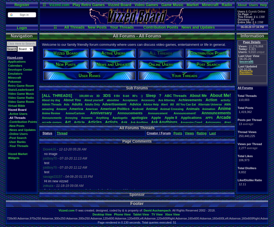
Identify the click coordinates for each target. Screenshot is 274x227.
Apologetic (120, 117)
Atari (227, 122)
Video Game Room (21, 101)
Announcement (158, 113)
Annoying (71, 117)
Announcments (52, 117)
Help (263, 5)
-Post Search (17, 137)
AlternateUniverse (210, 104)
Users (253, 5)
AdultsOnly (92, 104)
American (92, 109)
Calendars (15, 65)
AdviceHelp (151, 104)
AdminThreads (52, 104)
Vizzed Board (119, 5)
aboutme (113, 100)
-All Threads (17, 117)
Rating (202, 133)
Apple (156, 118)
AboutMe (198, 95)
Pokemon (14, 81)
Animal (151, 109)
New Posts (97, 27)
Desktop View (102, 214)
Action (211, 100)
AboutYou (72, 100)
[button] (22, 14)
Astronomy (213, 122)
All (172, 104)
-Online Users (18, 133)
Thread (62, 133)
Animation (208, 109)
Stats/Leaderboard (21, 89)
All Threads (74, 27)
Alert (164, 104)
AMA (227, 104)
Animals (193, 109)
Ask (124, 122)
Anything (102, 117)
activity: (226, 100)
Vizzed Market (18, 154)
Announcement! (185, 113)
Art (68, 122)
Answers (87, 117)
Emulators (15, 73)
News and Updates (198, 27)
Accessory (148, 100)
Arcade (223, 117)
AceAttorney (166, 100)
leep (151, 95)
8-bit (126, 95)
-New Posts (16, 125)
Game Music (172, 5)
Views (189, 133)
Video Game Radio (21, 97)
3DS (107, 95)
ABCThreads (176, 96)
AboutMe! (220, 95)
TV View (157, 214)
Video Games (146, 5)
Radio (227, 5)
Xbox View (172, 214)
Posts (177, 133)
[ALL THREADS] (57, 95)
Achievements (190, 100)
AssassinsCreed (191, 122)
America (76, 109)
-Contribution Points (23, 121)
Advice (135, 104)
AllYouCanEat (186, 104)
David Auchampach (157, 210)
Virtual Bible (16, 105)
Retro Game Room (21, 85)
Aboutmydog (51, 100)
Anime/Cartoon (75, 113)
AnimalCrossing (171, 109)
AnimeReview (51, 113)
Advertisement (114, 104)
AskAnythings (164, 122)
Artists (111, 122)
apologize (139, 118)
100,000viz (86, 95)
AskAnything (139, 122)
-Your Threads (18, 145)
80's (135, 95)
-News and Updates (22, 129)
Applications (17, 61)
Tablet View (141, 214)
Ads (66, 104)
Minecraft (210, 5)
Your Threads (122, 27)
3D (98, 95)
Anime (224, 108)
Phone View (122, 214)
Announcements (216, 113)
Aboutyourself (93, 100)
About (242, 5)
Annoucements (130, 113)
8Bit (117, 95)
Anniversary (101, 113)
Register (21, 5)
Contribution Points (160, 27)
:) (142, 95)
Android (137, 109)
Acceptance (130, 100)
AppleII (171, 118)
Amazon (61, 109)
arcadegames (52, 122)
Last (212, 133)
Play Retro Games (89, 5)
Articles (95, 122)
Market (193, 5)
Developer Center (20, 69)
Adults (77, 104)
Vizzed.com (59, 5)
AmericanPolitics (115, 109)
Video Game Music (21, 93)
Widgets (14, 158)
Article (79, 122)
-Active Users (18, 113)
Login (22, 28)
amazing (48, 109)
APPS (209, 117)
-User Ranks (17, 141)
